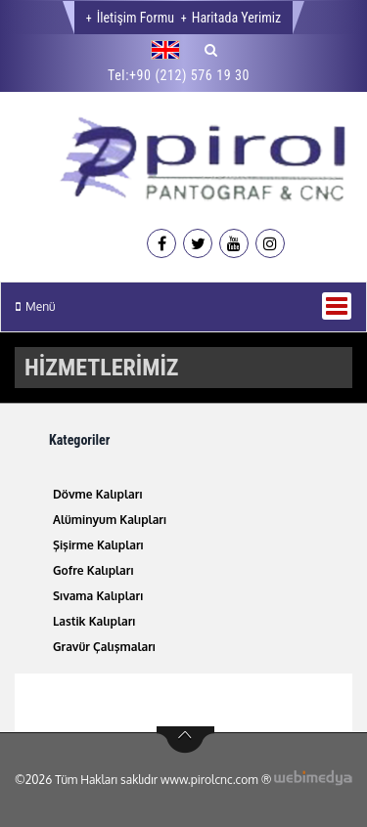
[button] (170, 50)
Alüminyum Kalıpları (109, 519)
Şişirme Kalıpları (98, 545)
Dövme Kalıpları (98, 494)
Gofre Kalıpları (93, 570)
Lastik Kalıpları (94, 621)
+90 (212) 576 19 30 (189, 75)
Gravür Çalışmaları (104, 646)
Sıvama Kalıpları (98, 595)
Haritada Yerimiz (236, 17)
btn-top (185, 740)
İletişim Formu (135, 17)
